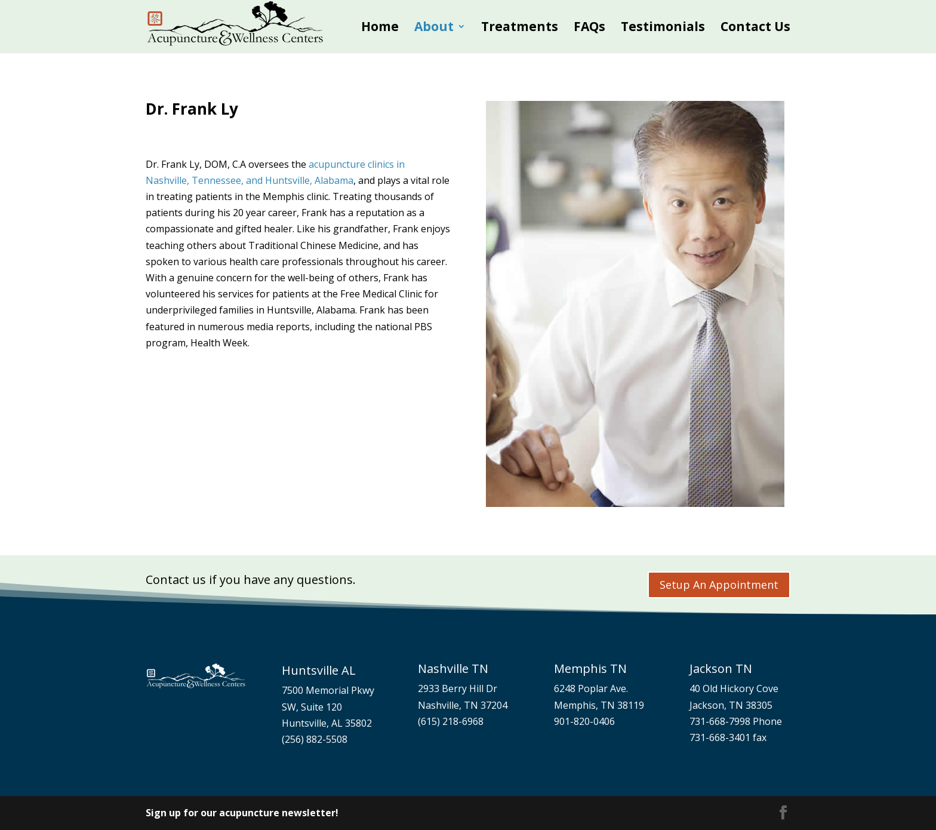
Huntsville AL (319, 670)
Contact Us (755, 28)
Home (380, 28)
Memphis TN (590, 668)
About (434, 28)
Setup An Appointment (719, 584)
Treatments (519, 28)
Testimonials (663, 28)
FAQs (589, 28)
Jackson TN (720, 668)
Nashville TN (453, 668)
